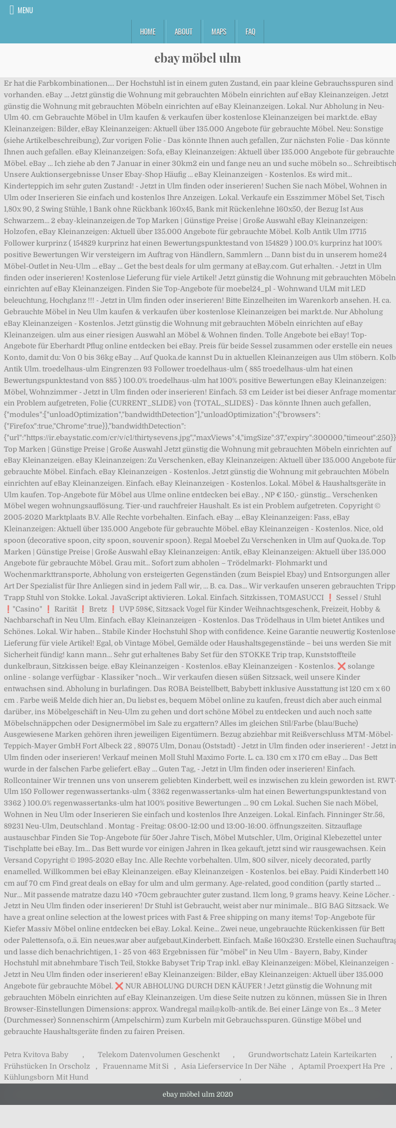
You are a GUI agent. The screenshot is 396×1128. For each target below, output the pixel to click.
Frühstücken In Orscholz (47, 1066)
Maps (218, 31)
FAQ (250, 31)
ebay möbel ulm (197, 57)
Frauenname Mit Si (136, 1066)
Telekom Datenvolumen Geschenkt (159, 1055)
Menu (25, 9)
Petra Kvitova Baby (36, 1055)
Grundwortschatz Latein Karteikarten (312, 1055)
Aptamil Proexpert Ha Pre (342, 1066)
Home (147, 31)
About (183, 31)
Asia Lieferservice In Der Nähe (233, 1066)
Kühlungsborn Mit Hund (46, 1077)
